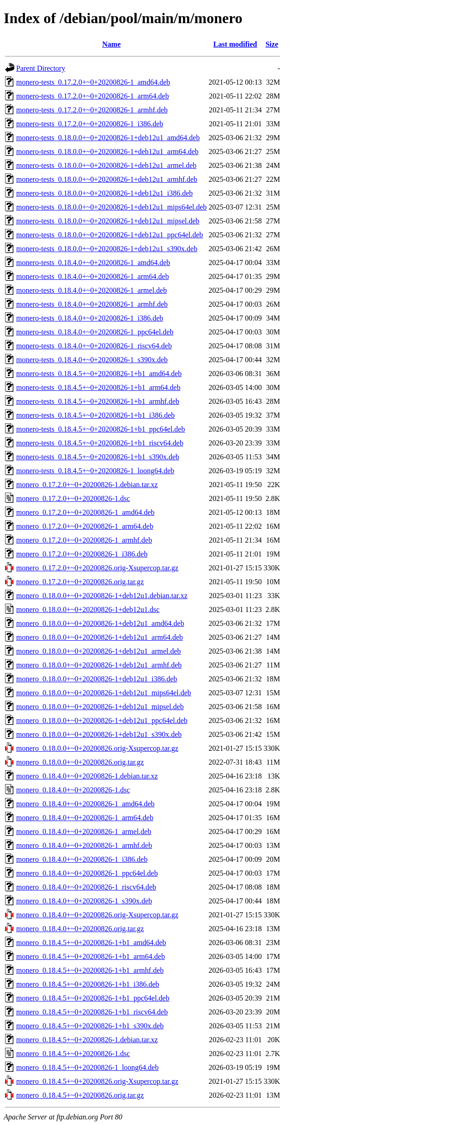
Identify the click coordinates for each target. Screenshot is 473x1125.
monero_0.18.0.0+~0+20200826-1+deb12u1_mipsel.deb (100, 707)
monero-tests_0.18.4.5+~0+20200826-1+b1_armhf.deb (97, 401)
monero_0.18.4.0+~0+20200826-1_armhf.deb (84, 845)
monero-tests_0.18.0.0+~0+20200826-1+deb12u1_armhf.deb (106, 179)
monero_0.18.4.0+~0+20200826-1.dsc (73, 790)
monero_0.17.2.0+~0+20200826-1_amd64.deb (85, 512)
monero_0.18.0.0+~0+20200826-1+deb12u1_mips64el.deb (103, 693)
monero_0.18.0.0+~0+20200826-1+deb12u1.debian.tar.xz (102, 596)
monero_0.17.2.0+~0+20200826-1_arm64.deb (84, 526)
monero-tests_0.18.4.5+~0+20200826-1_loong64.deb (95, 471)
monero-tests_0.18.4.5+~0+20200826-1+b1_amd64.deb (99, 373)
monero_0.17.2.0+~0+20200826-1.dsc (73, 498)
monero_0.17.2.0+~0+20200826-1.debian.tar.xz (87, 484)
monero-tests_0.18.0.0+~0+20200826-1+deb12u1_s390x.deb (106, 249)
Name (111, 44)
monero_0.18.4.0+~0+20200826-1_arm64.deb (84, 818)
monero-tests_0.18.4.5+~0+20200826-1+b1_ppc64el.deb (100, 429)
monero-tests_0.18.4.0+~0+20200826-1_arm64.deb (92, 276)
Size (272, 44)
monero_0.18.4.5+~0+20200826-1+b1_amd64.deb (91, 942)
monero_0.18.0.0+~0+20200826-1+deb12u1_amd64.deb (100, 623)
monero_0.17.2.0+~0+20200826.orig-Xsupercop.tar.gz (97, 568)
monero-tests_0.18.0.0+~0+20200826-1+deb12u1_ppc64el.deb (109, 235)
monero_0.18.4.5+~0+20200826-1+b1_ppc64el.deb (93, 998)
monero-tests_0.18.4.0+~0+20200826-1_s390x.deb (92, 360)
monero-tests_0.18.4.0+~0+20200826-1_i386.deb (89, 318)
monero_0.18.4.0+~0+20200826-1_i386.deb (81, 859)
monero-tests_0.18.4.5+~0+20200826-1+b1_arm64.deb (98, 387)
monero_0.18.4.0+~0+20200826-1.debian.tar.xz (87, 776)
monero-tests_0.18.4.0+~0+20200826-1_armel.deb (91, 290)
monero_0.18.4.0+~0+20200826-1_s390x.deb (84, 901)
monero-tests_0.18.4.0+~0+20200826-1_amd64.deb (93, 262)
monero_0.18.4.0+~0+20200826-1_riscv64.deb (86, 887)
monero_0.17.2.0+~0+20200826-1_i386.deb (81, 554)
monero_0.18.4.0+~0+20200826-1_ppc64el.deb (87, 873)
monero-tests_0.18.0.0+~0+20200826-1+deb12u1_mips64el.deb (111, 207)
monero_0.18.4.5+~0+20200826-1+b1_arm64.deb (90, 956)
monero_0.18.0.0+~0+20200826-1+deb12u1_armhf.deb (99, 665)
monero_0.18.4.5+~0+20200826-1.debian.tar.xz (87, 1040)
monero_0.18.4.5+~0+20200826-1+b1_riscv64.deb (92, 1012)
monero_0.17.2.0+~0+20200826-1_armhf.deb (84, 540)
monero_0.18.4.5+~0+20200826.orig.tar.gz (80, 1095)
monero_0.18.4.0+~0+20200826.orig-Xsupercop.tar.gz (97, 915)
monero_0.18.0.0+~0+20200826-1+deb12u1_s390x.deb (99, 734)
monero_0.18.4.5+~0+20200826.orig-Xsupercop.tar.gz (97, 1081)
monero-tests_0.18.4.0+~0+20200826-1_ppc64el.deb (94, 332)
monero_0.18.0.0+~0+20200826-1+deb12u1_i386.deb (96, 679)
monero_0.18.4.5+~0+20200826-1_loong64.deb (87, 1067)
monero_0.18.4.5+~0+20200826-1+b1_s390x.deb (90, 1026)
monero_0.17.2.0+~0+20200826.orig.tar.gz (80, 582)
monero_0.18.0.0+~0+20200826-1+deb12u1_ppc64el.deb (102, 720)
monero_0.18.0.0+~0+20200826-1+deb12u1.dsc (87, 609)
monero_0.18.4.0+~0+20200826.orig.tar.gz (80, 929)
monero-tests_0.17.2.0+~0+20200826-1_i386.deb (89, 124)
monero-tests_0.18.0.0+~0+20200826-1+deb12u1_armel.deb (106, 165)
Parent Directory (40, 68)
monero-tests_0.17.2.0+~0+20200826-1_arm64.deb (92, 96)
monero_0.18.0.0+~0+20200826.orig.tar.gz (80, 762)
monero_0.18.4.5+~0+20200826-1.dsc (73, 1053)
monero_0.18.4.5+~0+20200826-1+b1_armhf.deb (90, 970)
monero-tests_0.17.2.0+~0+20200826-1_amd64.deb (93, 82)
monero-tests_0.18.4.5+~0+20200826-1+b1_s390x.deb (97, 457)
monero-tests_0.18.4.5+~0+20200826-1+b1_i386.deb (95, 415)
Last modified (235, 44)
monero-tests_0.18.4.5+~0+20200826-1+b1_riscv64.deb (99, 443)
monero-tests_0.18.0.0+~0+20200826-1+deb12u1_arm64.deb (107, 151)
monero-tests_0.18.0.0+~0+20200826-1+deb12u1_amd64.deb (108, 138)
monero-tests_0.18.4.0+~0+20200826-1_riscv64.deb (94, 346)
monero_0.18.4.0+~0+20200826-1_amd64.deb (85, 804)
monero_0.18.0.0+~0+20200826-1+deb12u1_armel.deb (98, 651)
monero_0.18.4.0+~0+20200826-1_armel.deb (83, 831)
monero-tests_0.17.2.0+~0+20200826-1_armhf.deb (92, 110)
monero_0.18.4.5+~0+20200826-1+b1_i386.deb (87, 984)
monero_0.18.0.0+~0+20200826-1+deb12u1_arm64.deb (99, 637)
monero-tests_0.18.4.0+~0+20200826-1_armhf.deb (92, 304)
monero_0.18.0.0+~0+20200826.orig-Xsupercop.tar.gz (97, 748)
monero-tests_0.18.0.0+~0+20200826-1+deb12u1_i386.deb (104, 193)
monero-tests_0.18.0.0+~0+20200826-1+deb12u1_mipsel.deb (108, 221)
